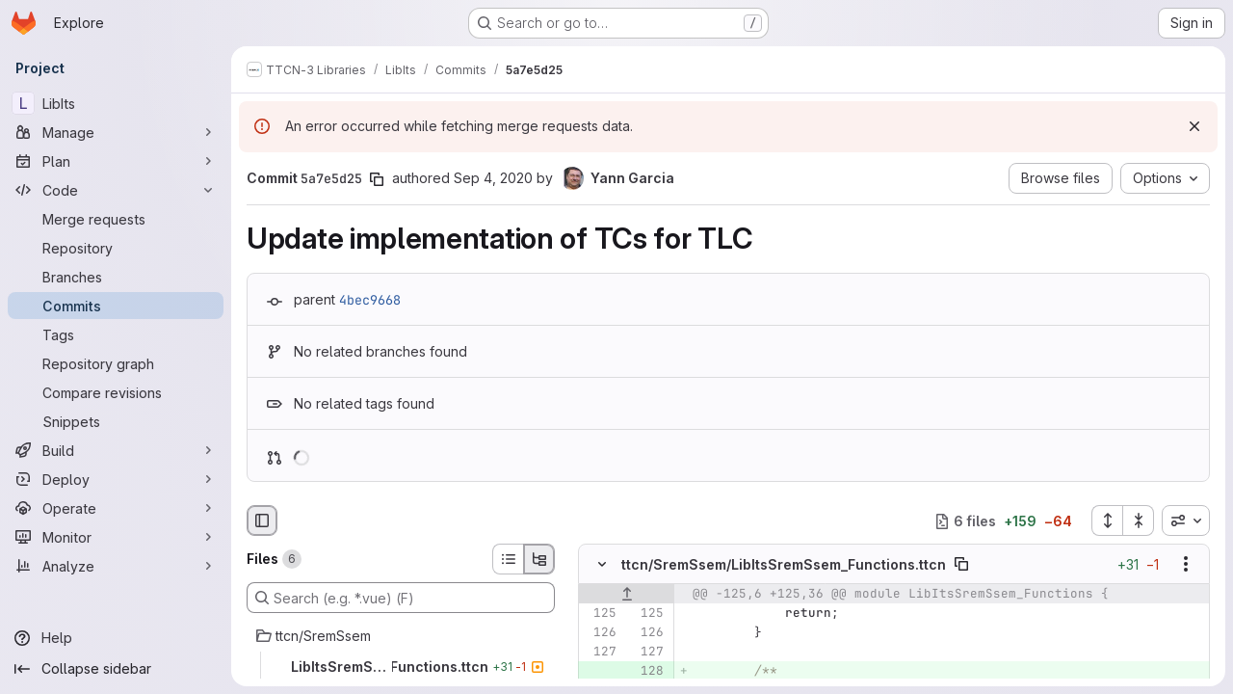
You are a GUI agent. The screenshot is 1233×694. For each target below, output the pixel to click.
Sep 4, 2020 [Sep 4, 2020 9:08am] (493, 178)
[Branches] (115, 276)
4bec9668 (370, 299)
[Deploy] (115, 479)
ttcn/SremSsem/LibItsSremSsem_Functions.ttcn (783, 564)
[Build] (115, 450)
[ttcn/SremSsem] (401, 636)
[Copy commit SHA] (376, 179)
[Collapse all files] (1138, 520)
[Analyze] (115, 565)
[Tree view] (539, 559)
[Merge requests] (115, 218)
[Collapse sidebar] (115, 668)
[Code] (115, 189)
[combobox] (1186, 520)
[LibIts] (115, 103)
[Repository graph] (115, 363)
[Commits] (115, 305)
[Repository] (115, 247)
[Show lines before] (626, 594)
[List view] (507, 559)
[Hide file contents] (602, 564)
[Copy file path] (961, 564)
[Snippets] (115, 421)
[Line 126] (600, 633)
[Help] (115, 638)
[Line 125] (600, 614)
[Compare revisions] (115, 392)
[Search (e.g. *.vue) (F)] (401, 597)
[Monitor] (115, 536)
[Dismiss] (1194, 126)
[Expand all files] (1106, 520)
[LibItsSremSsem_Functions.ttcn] (401, 667)
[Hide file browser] (262, 520)
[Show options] (1185, 564)
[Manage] (115, 132)
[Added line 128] (647, 671)
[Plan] (115, 160)
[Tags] (115, 334)
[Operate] (115, 507)
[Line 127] (600, 652)
